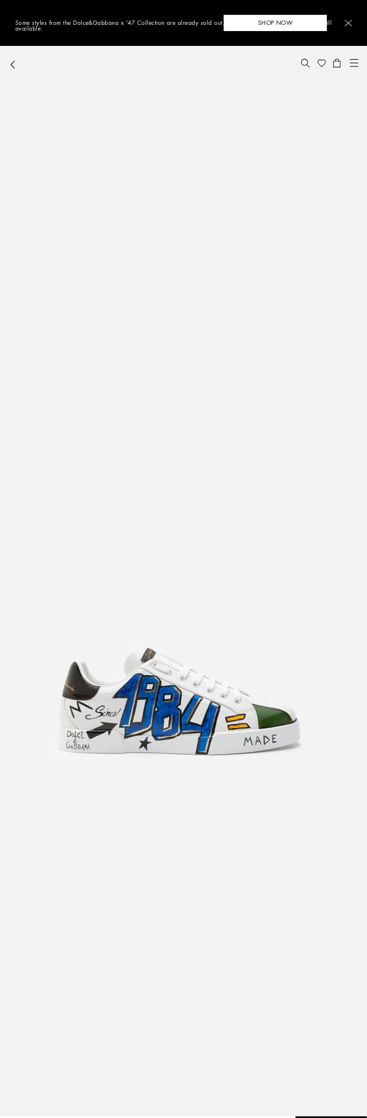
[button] (348, 23)
